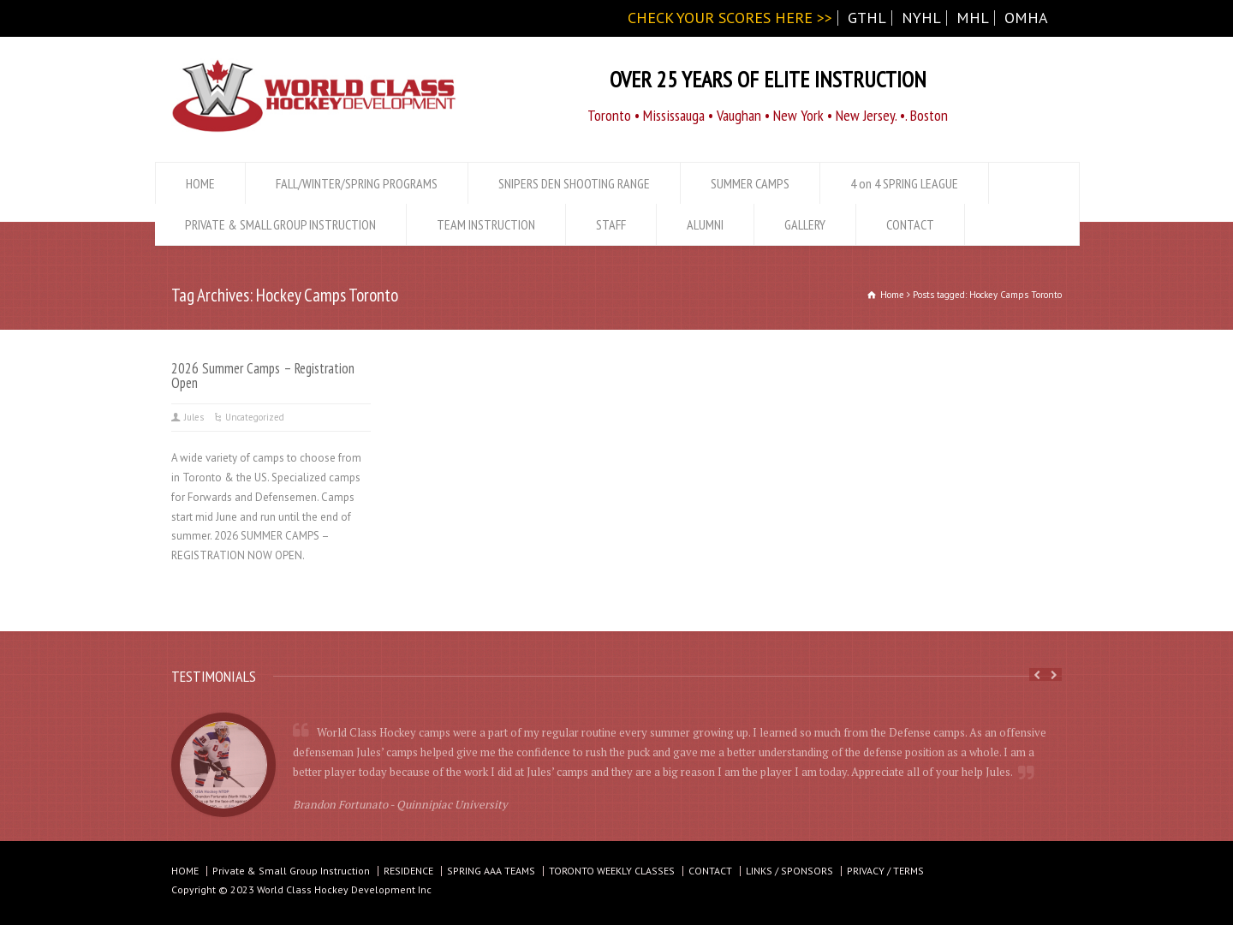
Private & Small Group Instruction (291, 870)
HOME (200, 183)
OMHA (1026, 17)
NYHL (921, 17)
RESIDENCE (408, 870)
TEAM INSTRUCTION (486, 224)
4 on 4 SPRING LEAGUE (904, 183)
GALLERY (804, 224)
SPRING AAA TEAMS (491, 870)
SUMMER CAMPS (750, 183)
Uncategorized (254, 417)
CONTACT (910, 224)
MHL (972, 17)
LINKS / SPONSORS (789, 870)
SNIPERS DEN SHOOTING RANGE (574, 183)
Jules (194, 417)
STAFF (611, 224)
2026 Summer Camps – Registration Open (262, 375)
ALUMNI (705, 224)
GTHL (867, 17)
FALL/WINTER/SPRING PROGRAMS (357, 183)
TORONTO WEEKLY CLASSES (612, 870)
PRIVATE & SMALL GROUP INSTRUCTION (280, 224)
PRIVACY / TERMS (885, 870)
